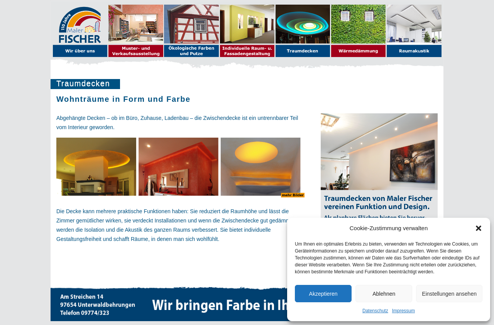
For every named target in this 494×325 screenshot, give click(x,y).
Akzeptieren (323, 294)
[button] (478, 228)
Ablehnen (383, 294)
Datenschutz (375, 310)
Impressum (403, 310)
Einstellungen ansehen (449, 294)
